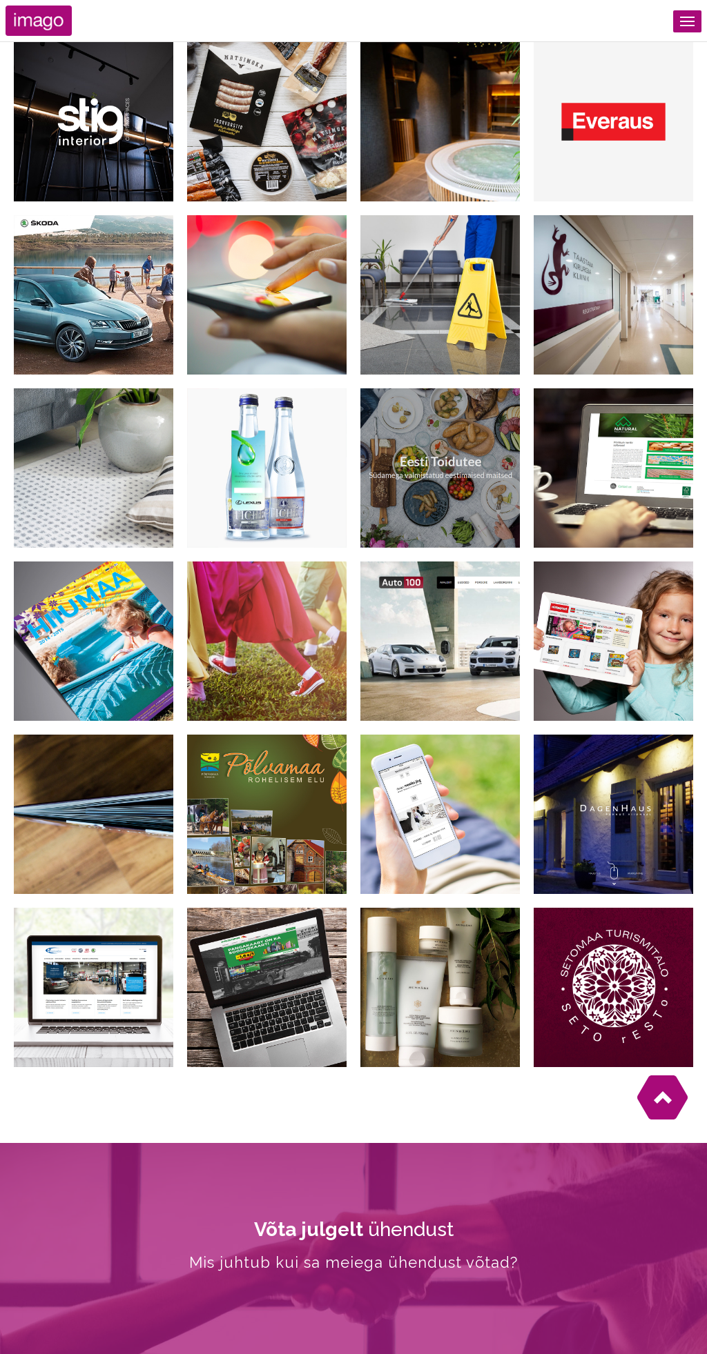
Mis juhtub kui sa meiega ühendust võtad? (353, 1262)
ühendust (354, 1229)
